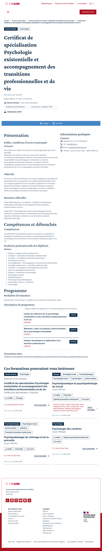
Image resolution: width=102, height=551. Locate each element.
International (47, 528)
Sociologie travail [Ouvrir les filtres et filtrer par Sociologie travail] (69, 374)
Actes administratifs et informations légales (49, 542)
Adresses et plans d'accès (52, 518)
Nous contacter (48, 516)
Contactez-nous (88, 12)
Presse (45, 511)
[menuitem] (46, 3)
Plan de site (47, 533)
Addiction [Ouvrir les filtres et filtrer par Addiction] (23, 428)
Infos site (11, 542)
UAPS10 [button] (27, 346)
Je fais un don (13, 521)
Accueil (6, 20)
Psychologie (81, 20)
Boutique (46, 521)
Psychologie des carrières (67, 428)
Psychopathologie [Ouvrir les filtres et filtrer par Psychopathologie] (86, 374)
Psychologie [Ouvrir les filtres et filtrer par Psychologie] (24, 29)
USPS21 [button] (27, 334)
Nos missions (13, 514)
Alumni (10, 518)
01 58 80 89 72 (72, 144)
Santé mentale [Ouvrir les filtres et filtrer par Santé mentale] (10, 29)
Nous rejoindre (48, 514)
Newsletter (89, 542)
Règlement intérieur (24, 542)
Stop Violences (48, 530)
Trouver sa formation (19, 20)
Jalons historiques (14, 511)
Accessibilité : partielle (75, 542)
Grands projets (13, 523)
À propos (46, 509)
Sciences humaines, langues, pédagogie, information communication (52, 20)
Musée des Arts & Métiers (52, 523)
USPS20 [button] (27, 322)
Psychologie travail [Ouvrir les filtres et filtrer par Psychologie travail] (60, 378)
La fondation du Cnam (16, 516)
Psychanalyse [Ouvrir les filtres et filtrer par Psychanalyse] (76, 378)
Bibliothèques (48, 526)
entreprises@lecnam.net (77, 147)
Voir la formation (40, 405)
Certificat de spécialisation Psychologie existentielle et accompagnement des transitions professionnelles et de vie (26, 386)
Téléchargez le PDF (14, 112)
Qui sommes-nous (15, 509)
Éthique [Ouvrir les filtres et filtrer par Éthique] (56, 374)
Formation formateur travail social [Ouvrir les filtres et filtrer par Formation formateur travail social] (18, 432)
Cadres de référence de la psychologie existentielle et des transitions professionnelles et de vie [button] (45, 317)
